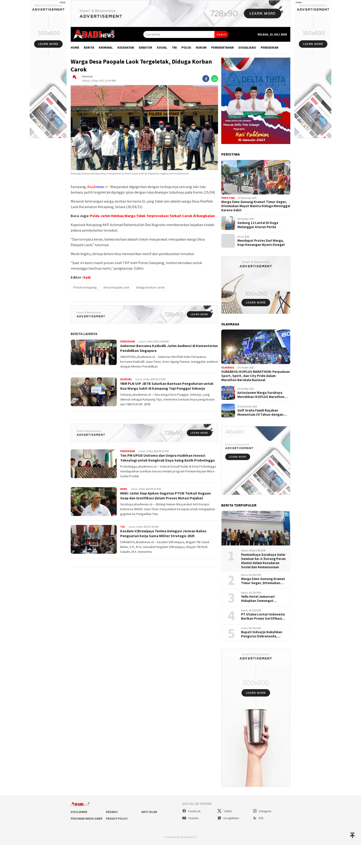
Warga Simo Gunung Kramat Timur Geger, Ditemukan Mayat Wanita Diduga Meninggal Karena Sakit (255, 206)
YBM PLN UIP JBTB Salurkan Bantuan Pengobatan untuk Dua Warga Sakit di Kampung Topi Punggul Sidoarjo (167, 386)
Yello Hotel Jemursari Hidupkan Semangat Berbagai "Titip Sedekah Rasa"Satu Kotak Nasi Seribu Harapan (260, 599)
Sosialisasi (247, 47)
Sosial (162, 47)
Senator (145, 47)
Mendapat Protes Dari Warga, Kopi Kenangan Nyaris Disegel (261, 242)
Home (75, 47)
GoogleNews (228, 818)
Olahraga (227, 367)
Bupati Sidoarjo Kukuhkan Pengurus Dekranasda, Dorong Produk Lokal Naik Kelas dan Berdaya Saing (261, 634)
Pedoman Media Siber (86, 819)
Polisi (186, 47)
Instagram (262, 811)
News (123, 489)
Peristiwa (228, 198)
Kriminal (106, 47)
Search (221, 34)
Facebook (191, 811)
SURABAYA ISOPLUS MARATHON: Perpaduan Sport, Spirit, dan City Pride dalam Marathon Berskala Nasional (255, 376)
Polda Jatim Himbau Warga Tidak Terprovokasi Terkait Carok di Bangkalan (152, 215)
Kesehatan (125, 47)
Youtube (190, 818)
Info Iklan (149, 812)
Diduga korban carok (150, 287)
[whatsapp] (214, 78)
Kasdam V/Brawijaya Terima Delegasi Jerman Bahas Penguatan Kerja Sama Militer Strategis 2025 (163, 533)
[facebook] (205, 78)
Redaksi (112, 812)
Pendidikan (269, 47)
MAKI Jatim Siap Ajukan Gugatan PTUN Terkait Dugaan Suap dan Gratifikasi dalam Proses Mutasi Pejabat (165, 495)
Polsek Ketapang (85, 287)
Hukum (201, 47)
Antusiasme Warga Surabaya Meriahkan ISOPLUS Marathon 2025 (260, 395)
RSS (258, 818)
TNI (174, 47)
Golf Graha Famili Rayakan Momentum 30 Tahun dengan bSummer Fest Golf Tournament (263, 412)
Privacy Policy (117, 819)
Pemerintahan (222, 47)
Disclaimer (79, 812)
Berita (89, 47)
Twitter (224, 811)
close (62, 2)
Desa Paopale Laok (116, 287)
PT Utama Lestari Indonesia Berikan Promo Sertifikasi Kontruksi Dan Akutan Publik (263, 616)
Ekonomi (126, 379)
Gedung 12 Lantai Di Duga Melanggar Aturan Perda (257, 225)
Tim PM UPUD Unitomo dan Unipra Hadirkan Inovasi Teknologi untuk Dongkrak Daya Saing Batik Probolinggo (168, 457)
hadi (86, 277)
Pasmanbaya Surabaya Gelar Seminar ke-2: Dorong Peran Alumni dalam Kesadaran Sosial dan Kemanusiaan (263, 561)
